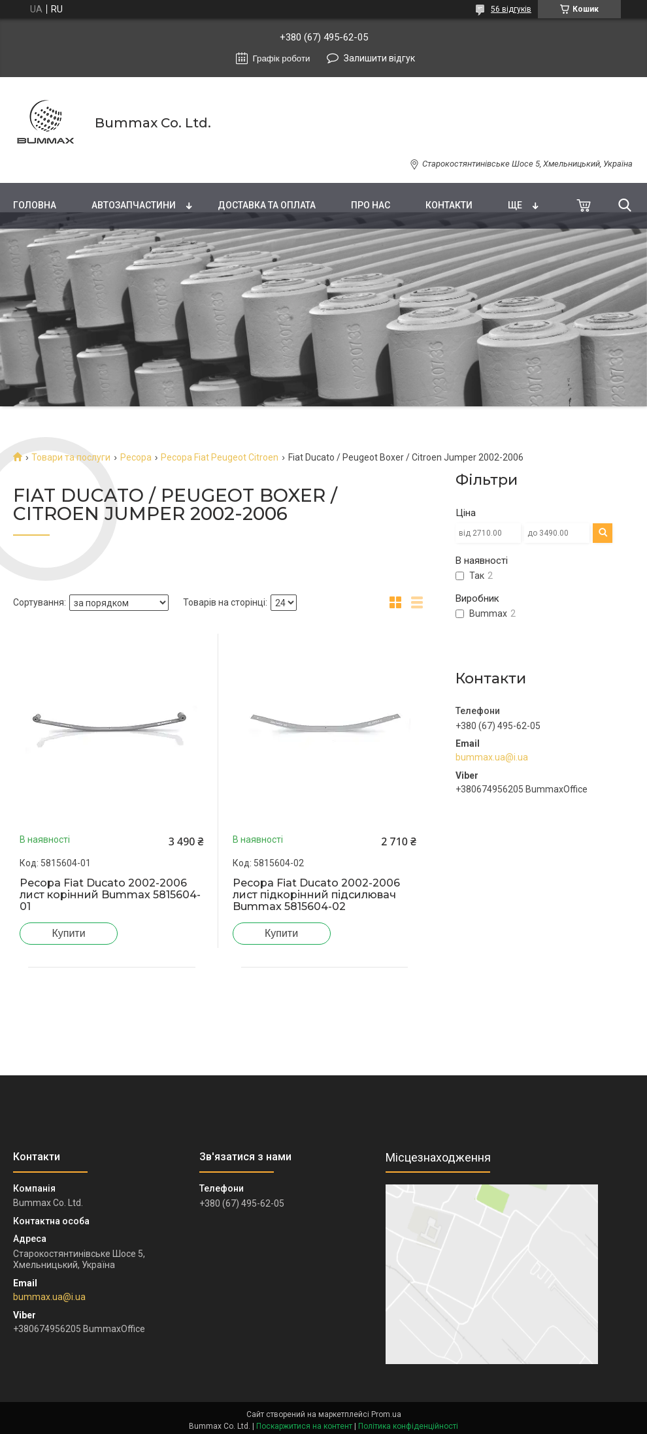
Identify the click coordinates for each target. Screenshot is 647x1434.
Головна (34, 205)
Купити (68, 933)
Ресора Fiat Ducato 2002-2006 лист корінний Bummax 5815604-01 (110, 895)
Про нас (370, 205)
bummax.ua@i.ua (492, 757)
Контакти (449, 205)
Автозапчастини (133, 205)
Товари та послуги (70, 457)
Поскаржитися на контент (304, 1426)
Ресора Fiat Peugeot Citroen (219, 457)
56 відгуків (511, 9)
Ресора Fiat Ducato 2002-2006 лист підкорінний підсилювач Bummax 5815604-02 (316, 895)
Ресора (136, 457)
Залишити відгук (379, 58)
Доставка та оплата (267, 205)
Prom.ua (386, 1414)
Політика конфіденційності (408, 1426)
